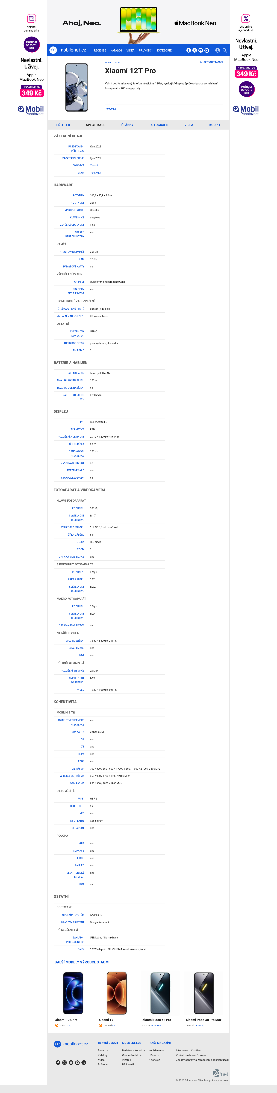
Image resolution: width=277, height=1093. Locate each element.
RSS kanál (128, 1064)
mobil (108, 62)
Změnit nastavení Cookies (191, 1055)
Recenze (100, 50)
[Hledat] (224, 51)
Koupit (215, 125)
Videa (130, 50)
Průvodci (146, 50)
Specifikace (95, 125)
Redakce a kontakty (133, 1050)
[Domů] (67, 50)
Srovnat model (211, 62)
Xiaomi (116, 62)
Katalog (116, 50)
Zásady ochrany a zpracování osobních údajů (202, 1059)
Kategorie (164, 50)
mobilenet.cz (156, 1050)
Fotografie (159, 125)
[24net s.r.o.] (221, 1075)
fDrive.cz (154, 1055)
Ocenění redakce (132, 1055)
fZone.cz (154, 1059)
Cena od (65, 1025)
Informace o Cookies (188, 1050)
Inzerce (126, 1059)
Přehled (63, 125)
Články (127, 125)
